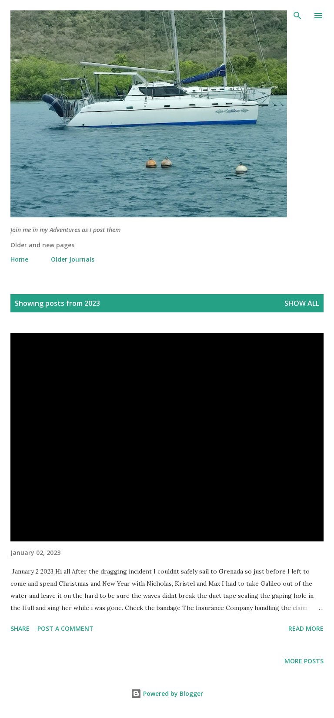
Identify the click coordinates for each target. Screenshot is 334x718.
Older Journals (72, 259)
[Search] (297, 15)
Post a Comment (65, 628)
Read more (306, 628)
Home (19, 259)
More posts (304, 661)
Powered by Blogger (167, 693)
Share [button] (20, 628)
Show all (301, 303)
